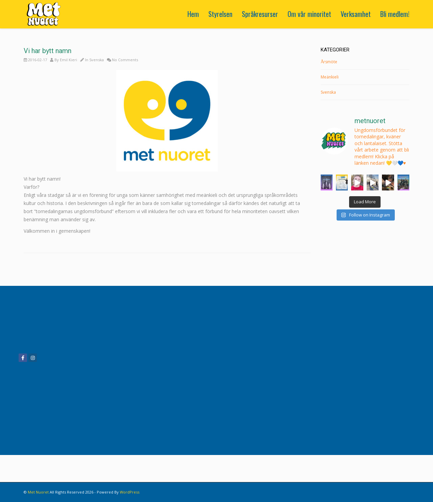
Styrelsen (220, 14)
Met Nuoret (38, 492)
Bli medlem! (394, 14)
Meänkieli (330, 77)
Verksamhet (356, 14)
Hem (193, 14)
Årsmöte (329, 62)
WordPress (129, 492)
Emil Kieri (68, 59)
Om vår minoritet (309, 14)
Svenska (96, 59)
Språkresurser (260, 14)
